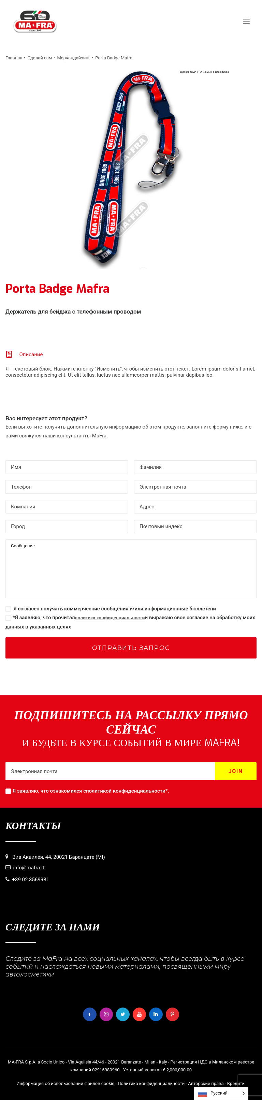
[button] (246, 21)
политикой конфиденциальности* (127, 791)
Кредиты (236, 1083)
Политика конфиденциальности (151, 1083)
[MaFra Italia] (35, 21)
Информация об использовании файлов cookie (65, 1083)
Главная (13, 57)
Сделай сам (39, 57)
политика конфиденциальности (110, 617)
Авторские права (205, 1083)
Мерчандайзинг (73, 57)
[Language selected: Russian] (221, 1093)
